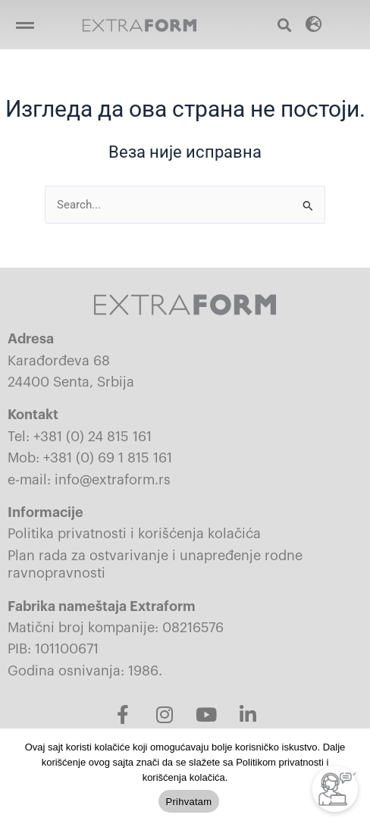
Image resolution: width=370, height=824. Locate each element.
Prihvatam (189, 801)
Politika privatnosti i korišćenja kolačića (134, 533)
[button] (24, 24)
